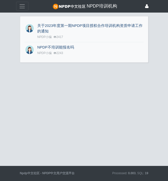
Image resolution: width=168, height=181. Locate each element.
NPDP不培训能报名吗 (55, 47)
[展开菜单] (22, 6)
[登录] (147, 6)
